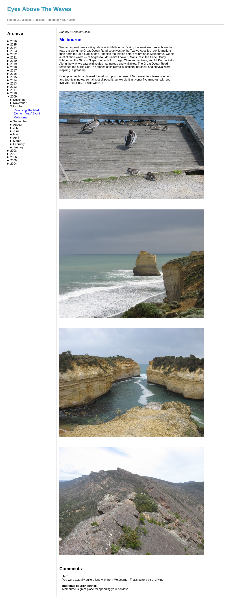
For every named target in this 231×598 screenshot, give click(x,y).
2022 (13, 54)
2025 (13, 44)
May (16, 134)
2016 (13, 73)
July (15, 127)
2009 (13, 96)
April (16, 137)
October (18, 106)
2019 (13, 64)
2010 (13, 93)
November (20, 103)
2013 (13, 83)
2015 (13, 77)
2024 (13, 47)
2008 (13, 150)
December (20, 99)
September (20, 121)
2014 (13, 80)
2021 (13, 57)
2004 (13, 163)
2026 (13, 41)
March (17, 140)
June (16, 131)
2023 (13, 51)
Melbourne (20, 117)
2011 (13, 90)
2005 (13, 160)
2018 (13, 67)
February (19, 144)
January (18, 147)
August (17, 124)
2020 (13, 60)
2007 (13, 153)
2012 (13, 86)
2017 (13, 70)
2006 (13, 157)
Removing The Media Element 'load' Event (27, 112)
